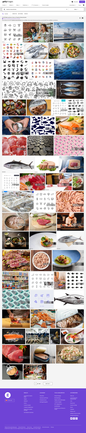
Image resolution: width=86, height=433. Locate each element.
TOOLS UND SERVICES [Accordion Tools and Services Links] (59, 392)
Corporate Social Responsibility (73, 398)
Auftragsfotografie (44, 401)
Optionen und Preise (44, 397)
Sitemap (52, 427)
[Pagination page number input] (35, 383)
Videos (25, 398)
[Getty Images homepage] (8, 2)
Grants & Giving (73, 405)
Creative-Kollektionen (28, 407)
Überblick (42, 395)
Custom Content (27, 405)
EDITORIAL (20, 13)
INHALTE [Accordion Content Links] (26, 392)
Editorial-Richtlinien (22, 427)
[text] (36, 9)
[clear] (67, 9)
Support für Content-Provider (28, 410)
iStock (71, 407)
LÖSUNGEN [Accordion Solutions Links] (42, 392)
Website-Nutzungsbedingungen (11, 427)
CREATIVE (14, 13)
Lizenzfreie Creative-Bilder (28, 396)
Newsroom (72, 403)
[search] (5, 9)
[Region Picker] (10, 400)
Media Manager (57, 395)
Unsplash (72, 409)
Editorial (25, 401)
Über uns (72, 395)
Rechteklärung (57, 397)
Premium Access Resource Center (59, 409)
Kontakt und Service (74, 415)
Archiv (25, 403)
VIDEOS (26, 13)
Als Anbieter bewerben (28, 412)
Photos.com (72, 411)
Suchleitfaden (57, 406)
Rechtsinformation (45, 427)
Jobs (71, 401)
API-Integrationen (58, 404)
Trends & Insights (58, 401)
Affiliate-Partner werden (75, 413)
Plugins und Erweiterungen (59, 399)
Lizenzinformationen (37, 427)
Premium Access (43, 399)
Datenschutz (29, 427)
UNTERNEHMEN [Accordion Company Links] (74, 392)
